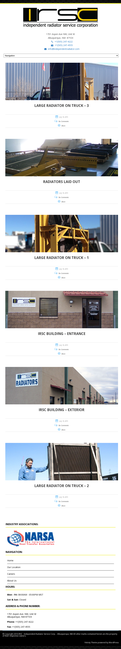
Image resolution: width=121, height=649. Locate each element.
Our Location (13, 567)
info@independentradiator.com (63, 48)
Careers (11, 573)
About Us (12, 580)
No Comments (64, 121)
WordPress (113, 642)
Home (10, 560)
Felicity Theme (91, 642)
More (63, 126)
